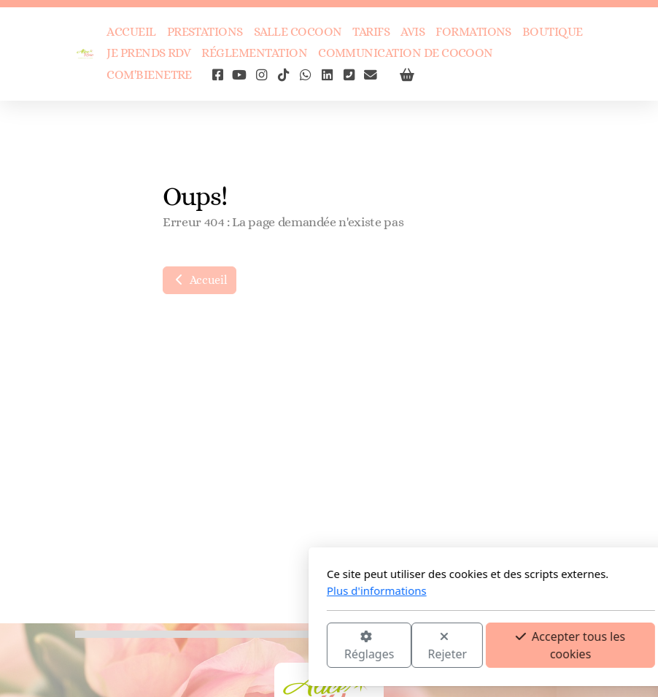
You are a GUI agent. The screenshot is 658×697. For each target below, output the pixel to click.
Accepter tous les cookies (408, 645)
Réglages (207, 646)
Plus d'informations (215, 590)
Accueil (199, 280)
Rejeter (286, 646)
